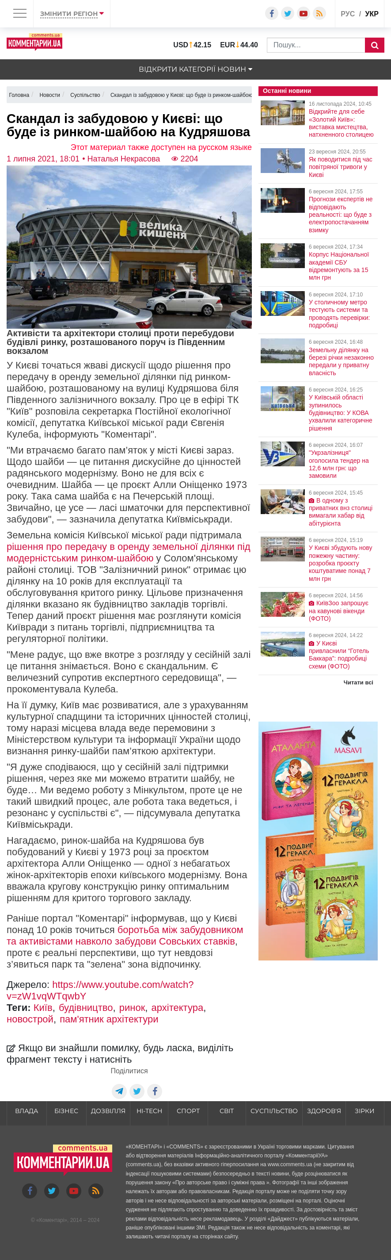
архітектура (178, 1007)
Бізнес (66, 1111)
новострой (30, 1019)
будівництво (86, 1007)
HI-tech (149, 1111)
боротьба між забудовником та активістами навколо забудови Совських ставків (125, 935)
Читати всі (358, 682)
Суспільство (274, 1111)
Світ (227, 1111)
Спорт (188, 1111)
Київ (43, 1007)
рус (348, 14)
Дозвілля (108, 1111)
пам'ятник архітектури (109, 1019)
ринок (132, 1007)
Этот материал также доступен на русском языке (161, 147)
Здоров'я (324, 1111)
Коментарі (52, 1220)
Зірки (365, 1111)
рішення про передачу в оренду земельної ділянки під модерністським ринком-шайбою (129, 552)
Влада (26, 1111)
